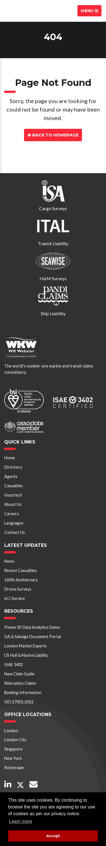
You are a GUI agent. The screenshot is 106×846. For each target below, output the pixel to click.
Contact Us (53, 147)
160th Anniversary (21, 579)
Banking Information (22, 692)
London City (15, 739)
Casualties (13, 485)
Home (9, 457)
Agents (11, 476)
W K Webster (24, 10)
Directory (13, 467)
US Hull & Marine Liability (26, 655)
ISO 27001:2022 (19, 701)
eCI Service (14, 598)
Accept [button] (53, 836)
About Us (12, 504)
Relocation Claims (20, 683)
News (9, 561)
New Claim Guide (19, 673)
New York (13, 758)
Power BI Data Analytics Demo (32, 627)
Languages (13, 523)
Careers (11, 513)
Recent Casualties (20, 570)
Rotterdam (14, 767)
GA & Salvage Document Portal (32, 636)
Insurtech (13, 495)
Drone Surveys (17, 589)
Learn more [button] (20, 821)
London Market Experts (25, 645)
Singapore (13, 749)
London (11, 730)
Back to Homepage (53, 135)
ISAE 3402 (13, 664)
